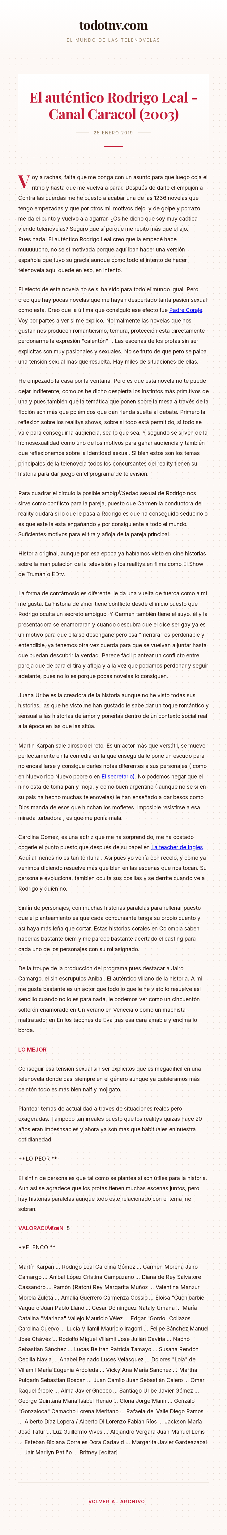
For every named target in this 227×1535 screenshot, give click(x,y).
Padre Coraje (185, 310)
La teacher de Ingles (177, 847)
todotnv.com (113, 24)
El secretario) (118, 776)
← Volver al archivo (113, 1501)
